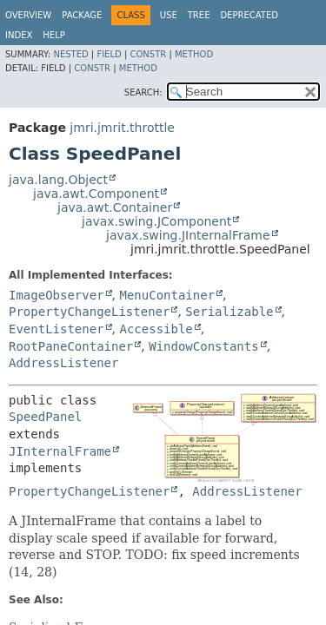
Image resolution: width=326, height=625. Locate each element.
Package (82, 15)
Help (53, 35)
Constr (148, 54)
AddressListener (63, 363)
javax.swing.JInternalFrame (188, 235)
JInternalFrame (60, 451)
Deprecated (249, 15)
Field (108, 54)
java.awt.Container (114, 207)
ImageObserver (56, 295)
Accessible (155, 329)
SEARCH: (143, 92)
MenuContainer (167, 295)
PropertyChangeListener (89, 312)
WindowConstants (203, 346)
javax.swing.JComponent (156, 221)
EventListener (56, 329)
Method (194, 54)
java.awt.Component (96, 194)
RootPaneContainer (71, 346)
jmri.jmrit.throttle (122, 128)
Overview (28, 15)
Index (18, 35)
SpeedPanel (45, 417)
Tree (199, 15)
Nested (70, 54)
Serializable (229, 312)
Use (168, 15)
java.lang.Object (58, 180)
